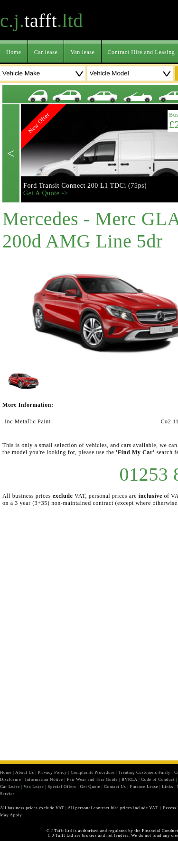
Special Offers (61, 786)
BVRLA (129, 779)
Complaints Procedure (92, 772)
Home (13, 52)
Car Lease (10, 786)
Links (167, 786)
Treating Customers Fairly (144, 772)
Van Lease (34, 786)
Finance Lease (144, 786)
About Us (24, 772)
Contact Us (115, 786)
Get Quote (90, 786)
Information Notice (44, 779)
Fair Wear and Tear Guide (92, 779)
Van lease (82, 52)
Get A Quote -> (45, 193)
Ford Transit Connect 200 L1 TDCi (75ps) (85, 185)
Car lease (46, 52)
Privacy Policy (52, 772)
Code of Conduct (158, 779)
